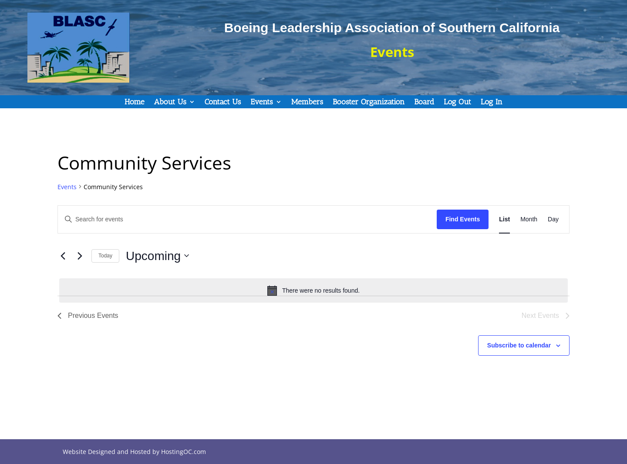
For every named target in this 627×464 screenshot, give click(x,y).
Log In (491, 103)
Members (307, 103)
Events (261, 103)
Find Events (462, 219)
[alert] (313, 290)
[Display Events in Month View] (528, 219)
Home (134, 103)
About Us (170, 103)
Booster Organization (369, 103)
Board (424, 103)
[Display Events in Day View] (553, 219)
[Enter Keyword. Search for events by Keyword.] (247, 219)
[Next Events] (79, 255)
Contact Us (223, 103)
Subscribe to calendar (519, 345)
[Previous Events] (62, 255)
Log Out (457, 103)
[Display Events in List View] (504, 219)
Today (105, 256)
